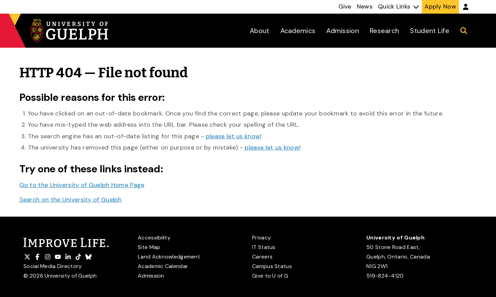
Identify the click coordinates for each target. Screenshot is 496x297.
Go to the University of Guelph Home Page (82, 185)
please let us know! (234, 136)
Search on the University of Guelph (70, 200)
